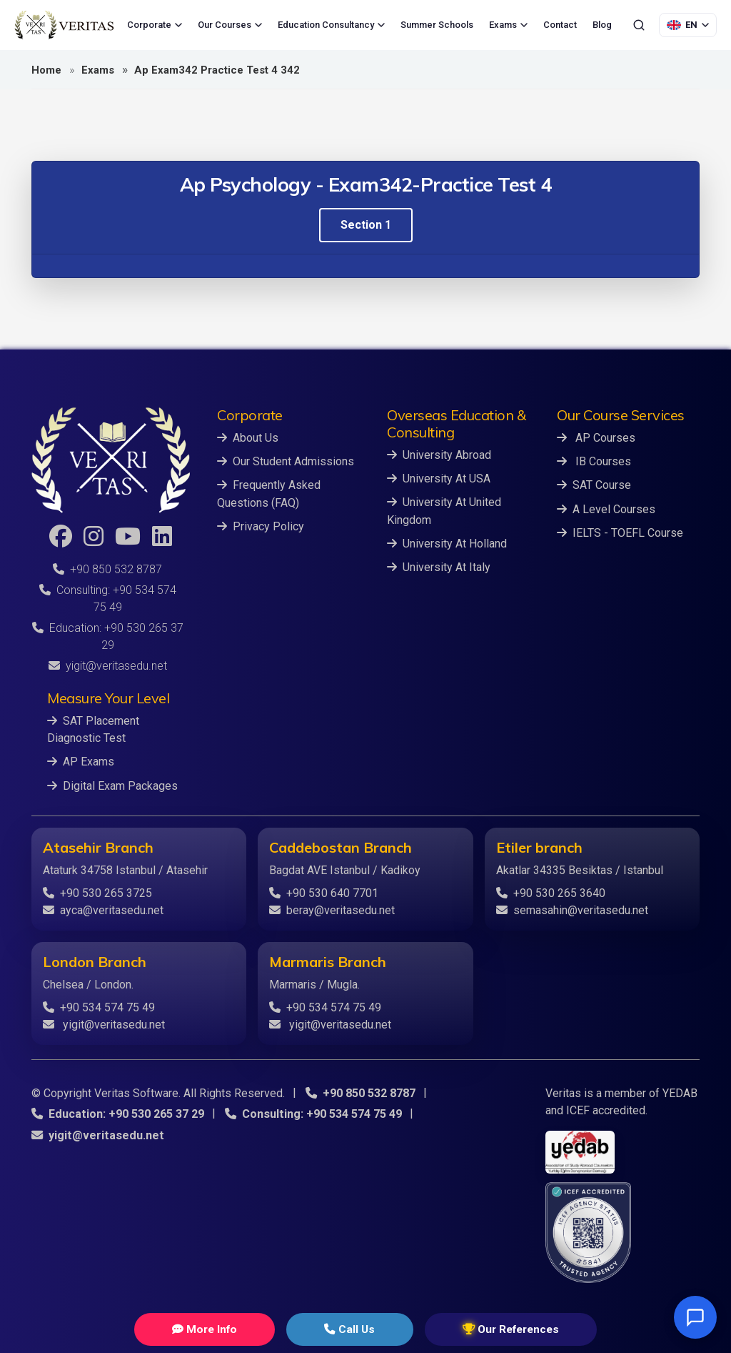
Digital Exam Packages (112, 785)
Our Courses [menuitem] (230, 24)
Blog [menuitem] (602, 24)
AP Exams (80, 761)
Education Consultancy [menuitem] (331, 24)
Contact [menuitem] (560, 24)
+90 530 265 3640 (550, 892)
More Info (237, 1329)
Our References (476, 1329)
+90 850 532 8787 (107, 569)
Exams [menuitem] (508, 24)
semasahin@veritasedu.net (572, 909)
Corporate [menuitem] (154, 24)
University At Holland (447, 543)
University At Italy (438, 566)
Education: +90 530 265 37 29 (117, 1113)
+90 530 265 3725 (97, 892)
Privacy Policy (260, 525)
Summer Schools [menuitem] (436, 24)
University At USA (438, 478)
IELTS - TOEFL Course (620, 532)
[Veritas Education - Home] (64, 25)
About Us (247, 438)
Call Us (347, 1329)
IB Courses (594, 461)
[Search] (639, 25)
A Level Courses (606, 508)
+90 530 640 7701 (323, 892)
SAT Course (594, 485)
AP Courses (596, 438)
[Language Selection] (688, 25)
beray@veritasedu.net (332, 909)
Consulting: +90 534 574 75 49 (311, 1113)
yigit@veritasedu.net (108, 666)
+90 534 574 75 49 (99, 1006)
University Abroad (439, 455)
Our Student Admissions (285, 461)
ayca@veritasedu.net (103, 909)
